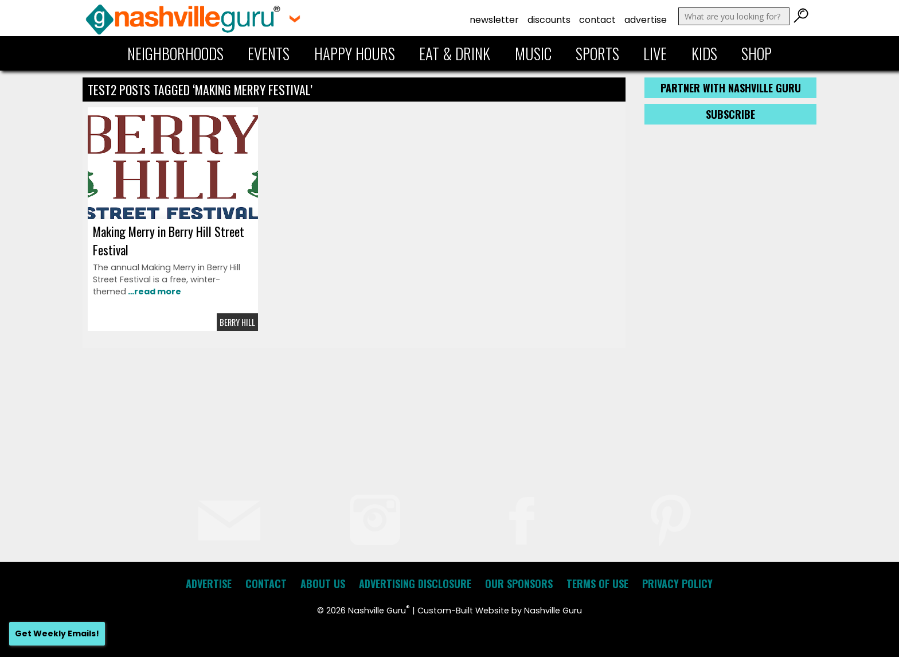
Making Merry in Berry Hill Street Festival (168, 240)
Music (533, 53)
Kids (704, 53)
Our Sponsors (519, 583)
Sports (597, 53)
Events (269, 53)
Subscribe (730, 114)
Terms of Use (597, 583)
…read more (153, 291)
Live (655, 53)
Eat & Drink (454, 53)
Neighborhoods (175, 53)
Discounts (548, 19)
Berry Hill (237, 322)
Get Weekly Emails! (57, 633)
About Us (322, 583)
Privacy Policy (677, 583)
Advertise (645, 19)
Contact (597, 19)
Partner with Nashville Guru (730, 87)
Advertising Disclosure (415, 583)
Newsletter (494, 19)
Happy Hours (354, 53)
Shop (756, 53)
